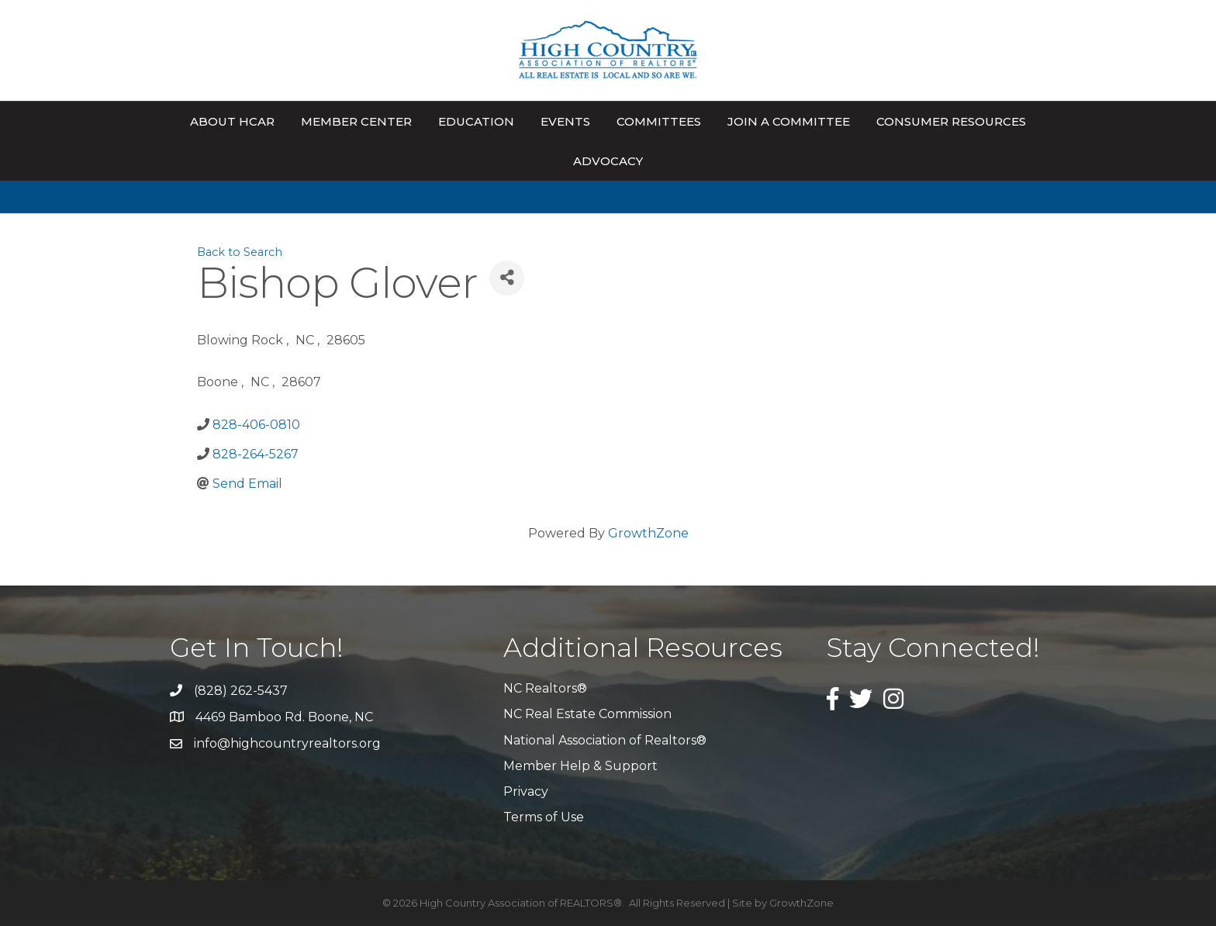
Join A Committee (788, 121)
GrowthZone (648, 533)
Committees (659, 121)
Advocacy (608, 161)
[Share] (506, 278)
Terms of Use (543, 817)
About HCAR (232, 121)
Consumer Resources (951, 121)
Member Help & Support (580, 765)
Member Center (356, 121)
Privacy (525, 791)
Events (565, 121)
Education (476, 121)
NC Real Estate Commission (587, 714)
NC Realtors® (545, 688)
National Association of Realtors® (604, 740)
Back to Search (239, 252)
